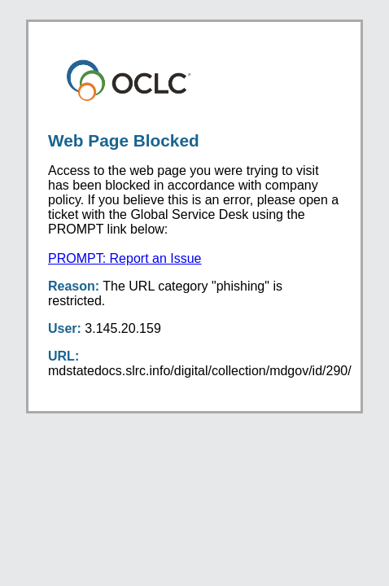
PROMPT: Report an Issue (125, 258)
